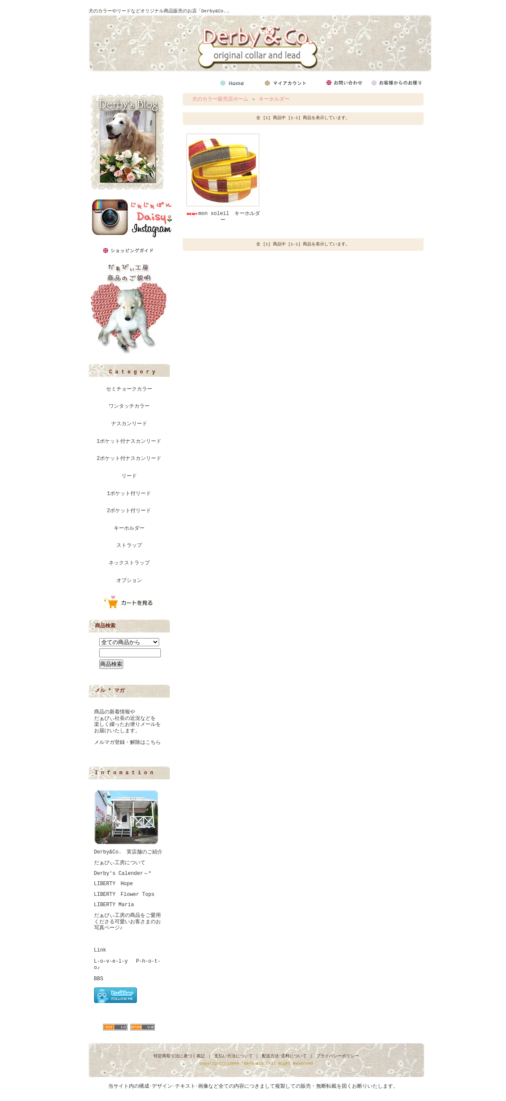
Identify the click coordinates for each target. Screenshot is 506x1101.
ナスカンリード (129, 424)
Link (100, 950)
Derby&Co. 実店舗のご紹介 (128, 852)
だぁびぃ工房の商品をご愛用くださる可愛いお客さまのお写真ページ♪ (127, 922)
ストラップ (129, 546)
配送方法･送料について (284, 1056)
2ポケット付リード (129, 511)
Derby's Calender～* (122, 874)
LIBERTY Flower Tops (124, 895)
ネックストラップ (129, 563)
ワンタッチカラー (129, 406)
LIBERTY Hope (113, 884)
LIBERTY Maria (114, 905)
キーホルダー (129, 528)
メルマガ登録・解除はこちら (127, 743)
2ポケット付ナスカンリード (129, 459)
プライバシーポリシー (337, 1056)
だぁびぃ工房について (119, 863)
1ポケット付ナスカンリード (129, 442)
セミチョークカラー (129, 389)
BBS (99, 979)
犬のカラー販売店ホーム (220, 99)
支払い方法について (233, 1056)
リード (129, 476)
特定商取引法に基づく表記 (179, 1056)
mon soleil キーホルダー (223, 217)
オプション (129, 581)
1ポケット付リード (129, 494)
